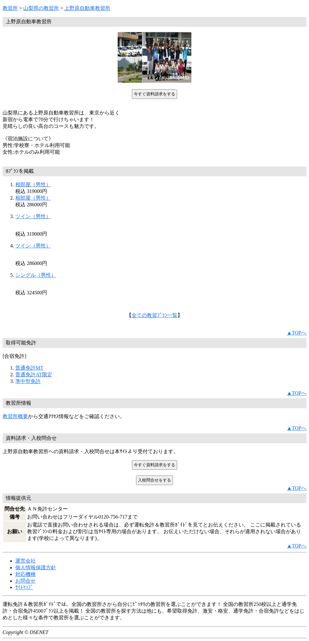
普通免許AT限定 (33, 374)
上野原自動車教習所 (87, 8)
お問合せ (25, 581)
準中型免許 (28, 381)
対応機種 (25, 574)
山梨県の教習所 (41, 8)
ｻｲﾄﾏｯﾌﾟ (24, 587)
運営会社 (25, 561)
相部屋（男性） (33, 184)
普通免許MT (29, 368)
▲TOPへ (296, 332)
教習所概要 (15, 416)
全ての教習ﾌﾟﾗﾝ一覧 (154, 315)
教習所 (10, 8)
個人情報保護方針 (35, 567)
